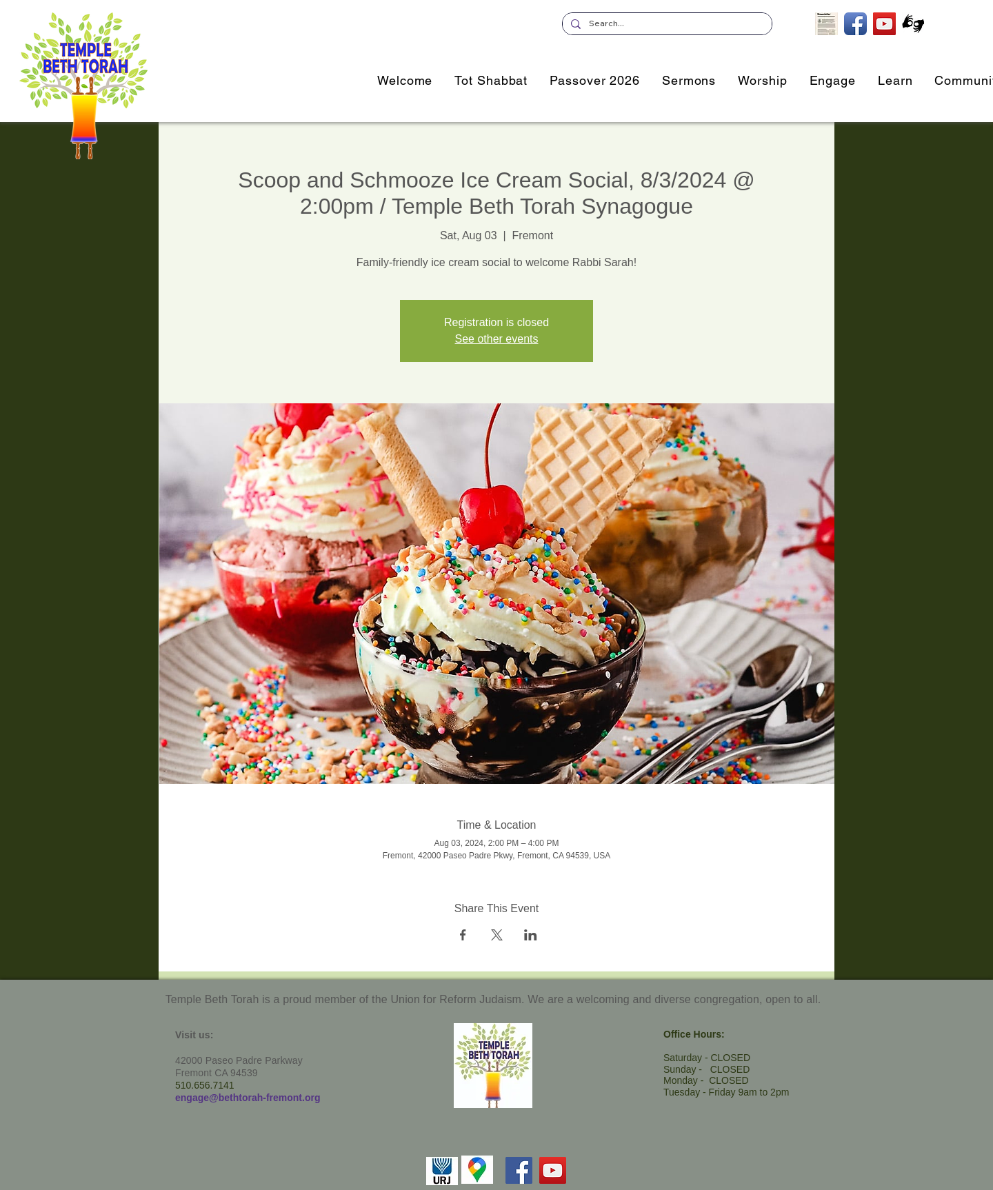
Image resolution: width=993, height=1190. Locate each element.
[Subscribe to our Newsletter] (826, 23)
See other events (497, 339)
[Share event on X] (496, 934)
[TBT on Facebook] (855, 23)
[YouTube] (552, 1170)
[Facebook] (518, 1170)
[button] (833, 80)
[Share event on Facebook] (463, 934)
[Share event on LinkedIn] (530, 934)
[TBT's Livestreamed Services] (884, 23)
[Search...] (666, 23)
